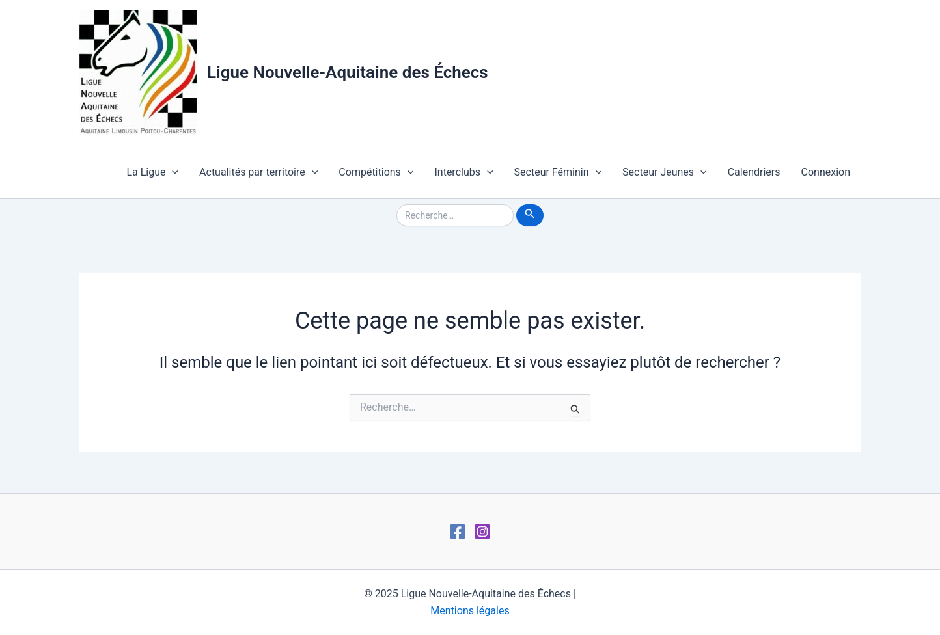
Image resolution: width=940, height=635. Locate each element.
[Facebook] (457, 531)
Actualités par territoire (258, 172)
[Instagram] (482, 531)
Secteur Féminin (558, 172)
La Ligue (152, 172)
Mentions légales (469, 610)
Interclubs (463, 172)
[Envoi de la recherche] (530, 215)
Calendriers (754, 172)
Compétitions (376, 172)
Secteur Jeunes (664, 172)
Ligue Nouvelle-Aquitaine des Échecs (347, 72)
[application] (171, 172)
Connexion (825, 172)
